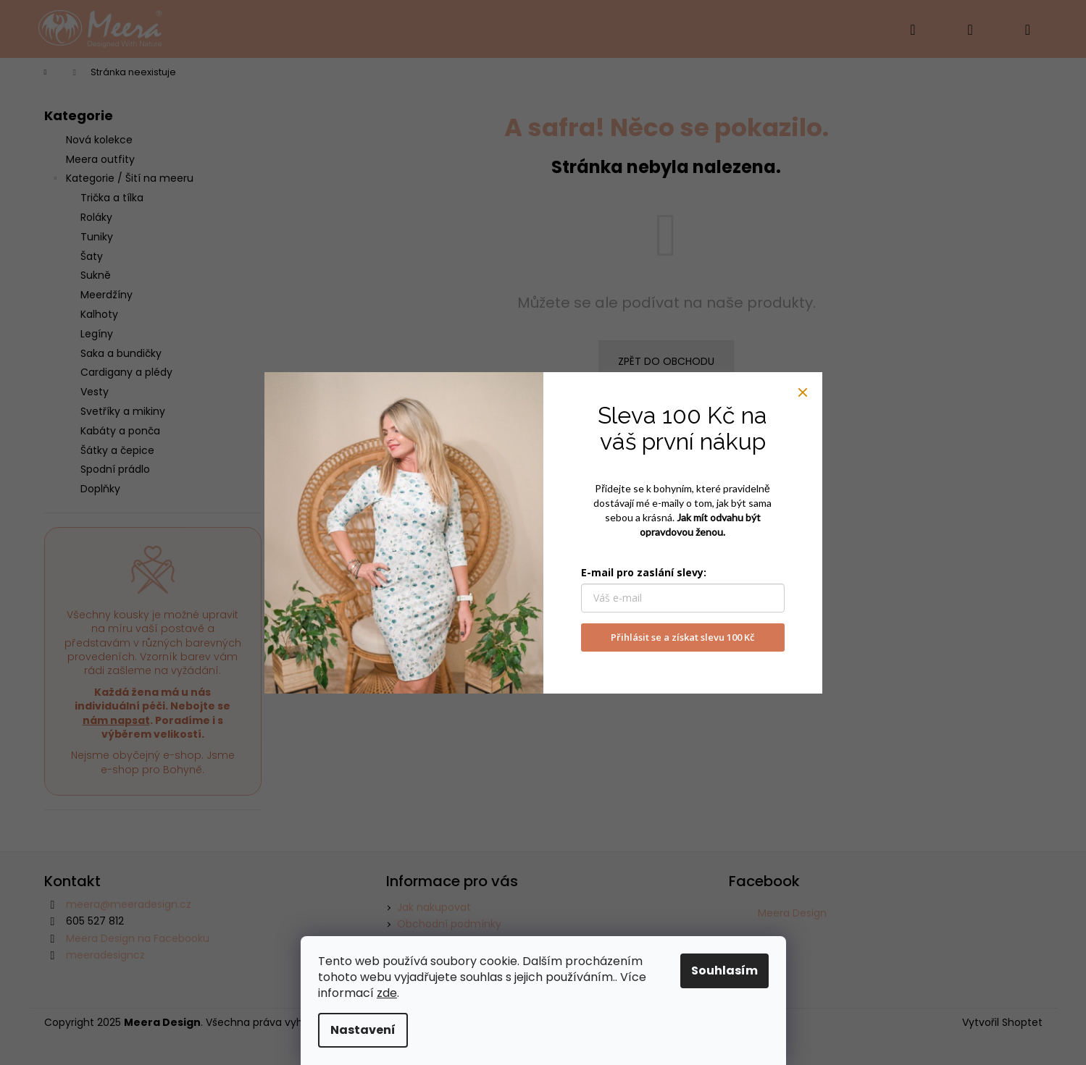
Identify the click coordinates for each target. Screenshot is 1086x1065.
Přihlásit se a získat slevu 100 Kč (682, 637)
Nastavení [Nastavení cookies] (363, 1030)
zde (387, 993)
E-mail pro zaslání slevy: (643, 572)
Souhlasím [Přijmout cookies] (724, 970)
